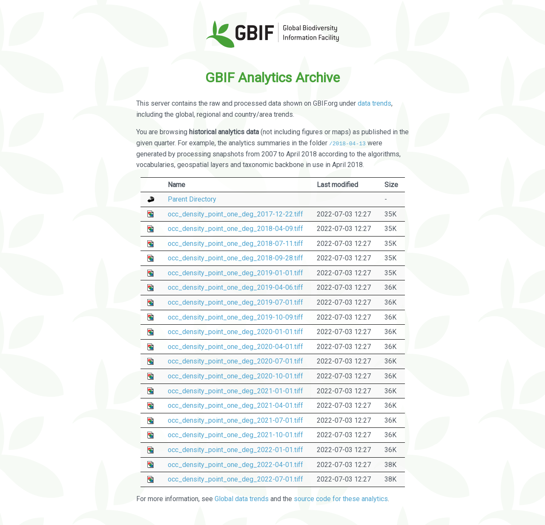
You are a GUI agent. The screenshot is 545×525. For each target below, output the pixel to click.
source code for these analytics (341, 499)
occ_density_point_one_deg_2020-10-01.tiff (235, 376)
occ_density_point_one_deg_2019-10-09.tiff (235, 317)
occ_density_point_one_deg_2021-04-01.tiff (235, 405)
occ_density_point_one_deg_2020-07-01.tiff (235, 361)
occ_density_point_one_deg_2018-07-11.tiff (235, 243)
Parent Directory (192, 199)
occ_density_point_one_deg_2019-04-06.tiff (235, 287)
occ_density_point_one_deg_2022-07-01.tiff (235, 479)
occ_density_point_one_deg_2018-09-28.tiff (235, 258)
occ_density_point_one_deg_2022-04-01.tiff (235, 464)
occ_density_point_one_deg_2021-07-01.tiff (235, 420)
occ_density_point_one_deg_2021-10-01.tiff (235, 435)
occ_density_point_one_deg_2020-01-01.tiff (235, 332)
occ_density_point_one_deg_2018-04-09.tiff (235, 229)
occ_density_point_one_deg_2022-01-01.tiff (235, 450)
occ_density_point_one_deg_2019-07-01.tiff (235, 302)
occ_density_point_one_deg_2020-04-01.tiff (235, 347)
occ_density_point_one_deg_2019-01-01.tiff (235, 273)
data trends (374, 103)
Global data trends (242, 499)
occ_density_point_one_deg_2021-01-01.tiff (235, 391)
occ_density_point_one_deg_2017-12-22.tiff (235, 214)
